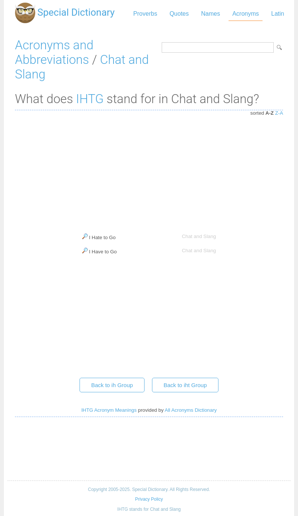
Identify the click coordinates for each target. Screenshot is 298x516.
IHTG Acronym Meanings (109, 410)
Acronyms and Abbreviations (54, 52)
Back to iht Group (185, 385)
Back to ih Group (112, 385)
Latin (277, 13)
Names (210, 13)
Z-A (279, 113)
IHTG (90, 99)
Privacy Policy (149, 499)
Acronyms (245, 13)
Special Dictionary (76, 12)
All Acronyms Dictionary (191, 410)
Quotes (179, 13)
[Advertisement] (149, 170)
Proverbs (145, 13)
